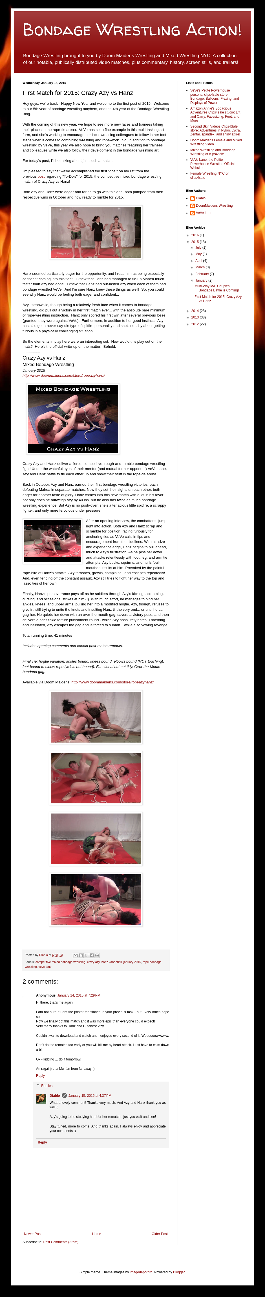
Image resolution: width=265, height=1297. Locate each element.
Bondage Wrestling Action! (132, 29)
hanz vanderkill (111, 962)
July (198, 247)
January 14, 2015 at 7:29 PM (78, 995)
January (201, 280)
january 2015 (132, 962)
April (199, 261)
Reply (40, 1076)
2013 (195, 317)
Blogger (179, 1272)
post (41, 176)
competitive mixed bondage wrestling (60, 962)
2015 (195, 242)
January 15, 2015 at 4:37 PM (90, 1096)
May (199, 254)
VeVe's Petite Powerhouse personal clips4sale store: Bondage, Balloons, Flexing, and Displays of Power (214, 96)
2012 (195, 324)
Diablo (44, 955)
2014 (195, 311)
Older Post (160, 1234)
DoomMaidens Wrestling (214, 206)
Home (96, 1234)
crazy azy (93, 962)
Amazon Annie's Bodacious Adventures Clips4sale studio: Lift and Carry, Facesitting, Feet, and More (215, 114)
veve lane (45, 966)
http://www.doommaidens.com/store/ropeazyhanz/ (64, 375)
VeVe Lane (204, 213)
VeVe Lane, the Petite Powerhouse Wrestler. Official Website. (212, 164)
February (202, 274)
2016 (195, 235)
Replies (46, 1086)
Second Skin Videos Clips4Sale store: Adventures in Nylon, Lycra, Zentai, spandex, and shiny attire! (215, 130)
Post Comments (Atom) (60, 1242)
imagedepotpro (141, 1272)
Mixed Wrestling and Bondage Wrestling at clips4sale (212, 152)
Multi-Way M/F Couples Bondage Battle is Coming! (217, 288)
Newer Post (32, 1234)
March (200, 267)
